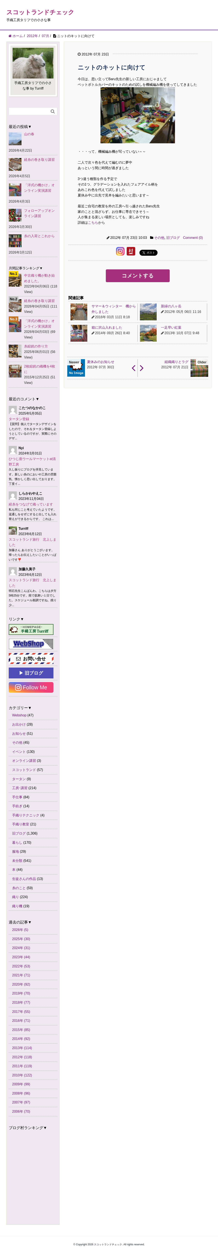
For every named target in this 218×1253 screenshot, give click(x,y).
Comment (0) (193, 238)
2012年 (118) (22, 1057)
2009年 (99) (21, 1084)
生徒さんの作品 (24, 879)
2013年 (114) (22, 1048)
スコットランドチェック (40, 12)
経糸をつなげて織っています (31, 504)
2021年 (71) (21, 975)
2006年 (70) (21, 1111)
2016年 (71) (21, 1020)
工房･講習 (19, 788)
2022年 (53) (21, 966)
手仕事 (17, 797)
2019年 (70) (21, 993)
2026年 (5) (20, 930)
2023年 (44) (21, 957)
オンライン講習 (24, 760)
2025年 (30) (21, 939)
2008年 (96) (21, 1093)
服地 (15, 851)
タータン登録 (19, 419)
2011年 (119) (22, 1066)
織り (15, 897)
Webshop (19, 715)
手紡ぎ (17, 806)
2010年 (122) (22, 1075)
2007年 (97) (21, 1102)
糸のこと (19, 888)
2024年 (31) (21, 948)
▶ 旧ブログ (31, 673)
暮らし (17, 842)
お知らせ (19, 733)
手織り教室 (20, 824)
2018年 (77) (21, 1002)
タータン (19, 779)
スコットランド (24, 770)
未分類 (17, 860)
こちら (93, 222)
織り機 (17, 906)
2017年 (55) (21, 1011)
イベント (19, 752)
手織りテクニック (25, 815)
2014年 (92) (21, 1039)
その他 (159, 238)
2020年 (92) (21, 984)
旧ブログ (173, 238)
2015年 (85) (21, 1030)
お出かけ (19, 724)
